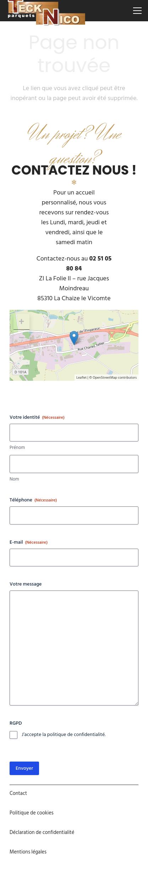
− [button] (21, 337)
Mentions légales (28, 852)
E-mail (29, 542)
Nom (14, 479)
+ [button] (21, 321)
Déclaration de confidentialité (42, 832)
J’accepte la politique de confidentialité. (63, 735)
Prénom (17, 447)
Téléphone (33, 500)
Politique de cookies (32, 813)
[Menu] (137, 11)
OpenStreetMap (105, 377)
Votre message (26, 584)
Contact (18, 793)
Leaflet (81, 377)
